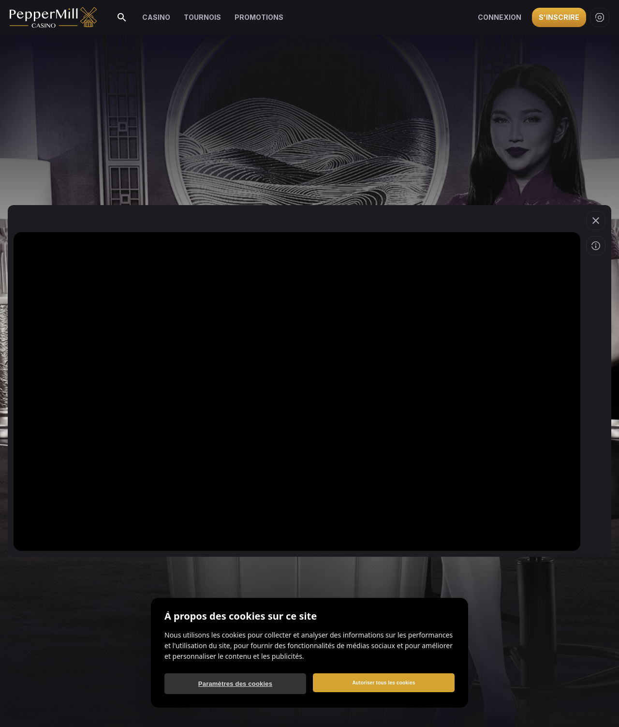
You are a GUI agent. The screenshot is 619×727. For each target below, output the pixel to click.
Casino (156, 17)
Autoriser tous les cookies (383, 682)
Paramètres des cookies (235, 683)
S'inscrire (559, 17)
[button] (595, 220)
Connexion (499, 17)
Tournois (202, 17)
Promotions (259, 17)
